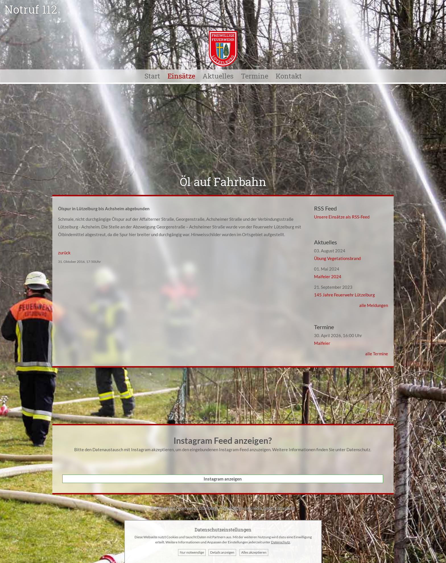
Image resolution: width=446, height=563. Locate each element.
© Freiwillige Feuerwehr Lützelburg (184, 508)
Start (152, 76)
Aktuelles (218, 76)
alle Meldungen (373, 305)
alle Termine (376, 353)
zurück (64, 252)
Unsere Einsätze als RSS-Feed (341, 216)
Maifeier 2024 (327, 276)
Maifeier (322, 343)
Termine (254, 76)
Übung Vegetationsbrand (337, 258)
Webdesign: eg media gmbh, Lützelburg (258, 508)
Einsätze (181, 76)
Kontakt (289, 76)
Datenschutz (358, 449)
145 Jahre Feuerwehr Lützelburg (344, 294)
